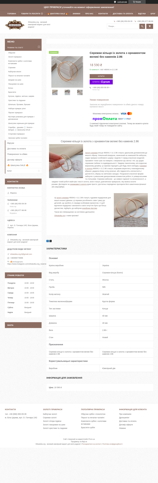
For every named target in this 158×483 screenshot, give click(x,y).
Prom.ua (92, 439)
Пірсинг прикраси (15, 113)
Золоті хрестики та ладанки (55, 428)
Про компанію (125, 414)
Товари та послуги (30, 14)
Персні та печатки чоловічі (19, 76)
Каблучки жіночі (14, 72)
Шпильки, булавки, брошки (19, 104)
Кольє (10, 88)
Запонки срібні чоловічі (17, 138)
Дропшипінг (124, 418)
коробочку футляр (89, 208)
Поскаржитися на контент (91, 444)
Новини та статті (15, 47)
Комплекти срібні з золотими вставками (20, 62)
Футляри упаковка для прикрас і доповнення (21, 118)
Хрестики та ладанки (16, 100)
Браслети (12, 92)
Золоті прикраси (14, 57)
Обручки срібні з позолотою (93, 414)
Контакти (103, 14)
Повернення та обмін (17, 154)
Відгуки (142, 14)
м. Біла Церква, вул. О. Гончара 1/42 (21, 418)
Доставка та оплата (123, 14)
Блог (153, 14)
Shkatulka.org (59, 216)
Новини (122, 428)
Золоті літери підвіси (52, 421)
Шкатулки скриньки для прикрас (21, 123)
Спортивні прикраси (16, 134)
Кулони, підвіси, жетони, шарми (21, 96)
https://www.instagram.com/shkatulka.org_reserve (26, 264)
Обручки (11, 53)
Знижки (76, 14)
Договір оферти (14, 160)
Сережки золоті (50, 418)
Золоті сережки (91, 153)
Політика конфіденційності (112, 444)
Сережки (11, 67)
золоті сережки (63, 198)
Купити (101, 76)
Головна (11, 14)
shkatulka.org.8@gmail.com (21, 254)
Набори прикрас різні (17, 108)
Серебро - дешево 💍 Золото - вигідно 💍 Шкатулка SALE (20, 128)
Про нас (89, 14)
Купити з (101, 82)
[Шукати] (142, 26)
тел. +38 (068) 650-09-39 (15, 414)
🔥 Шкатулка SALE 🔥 (57, 14)
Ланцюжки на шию (15, 84)
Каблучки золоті (50, 414)
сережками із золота (78, 184)
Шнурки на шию (14, 80)
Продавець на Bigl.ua (79, 442)
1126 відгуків (122, 2)
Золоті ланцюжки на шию (54, 425)
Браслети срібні (88, 427)
